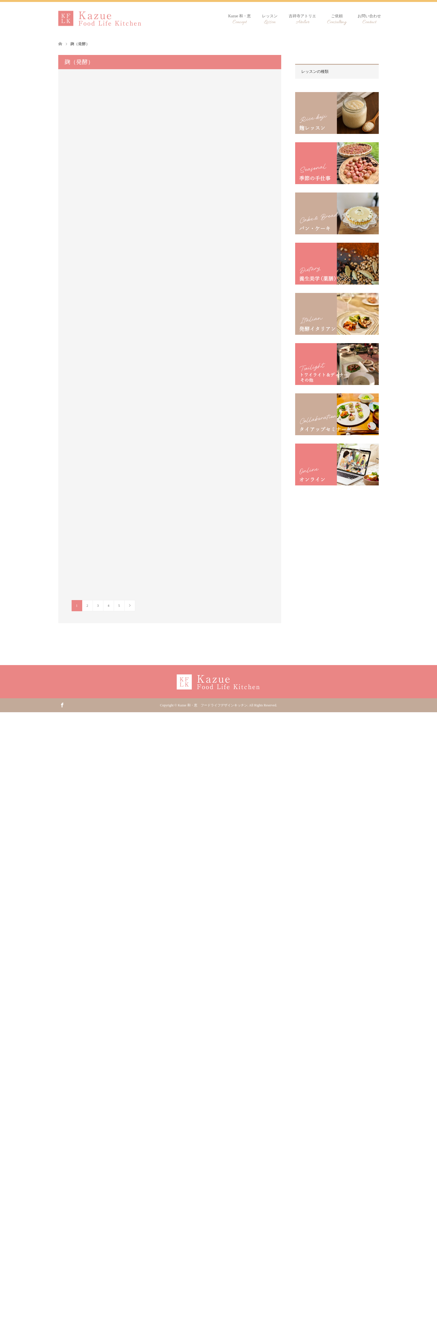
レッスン (270, 19)
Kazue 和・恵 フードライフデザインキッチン (212, 705)
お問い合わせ (369, 19)
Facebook (62, 704)
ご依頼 (336, 19)
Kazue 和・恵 (239, 19)
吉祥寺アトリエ (302, 19)
